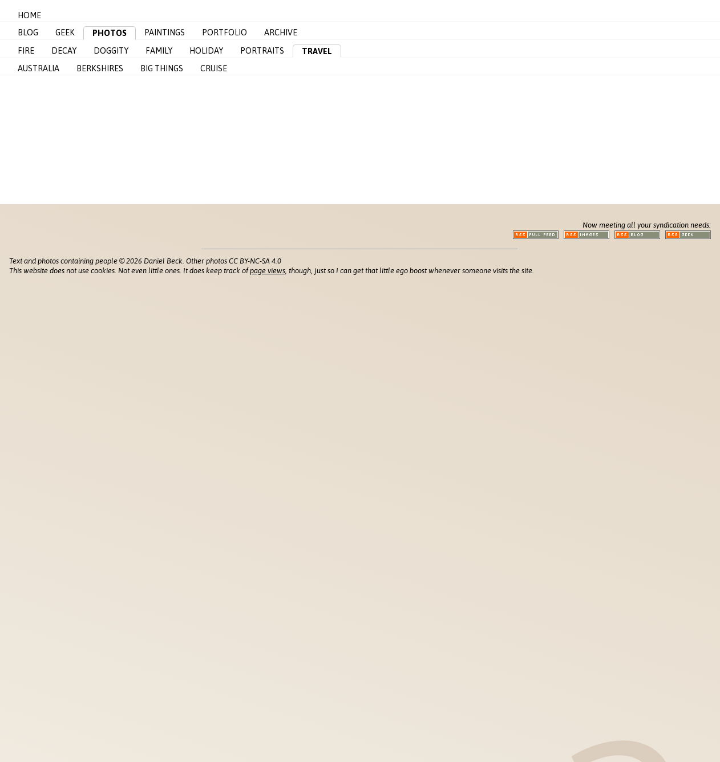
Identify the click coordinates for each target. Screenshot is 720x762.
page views (267, 270)
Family (158, 50)
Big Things (161, 68)
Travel (317, 51)
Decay (63, 50)
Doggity (111, 50)
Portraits (262, 50)
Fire (26, 50)
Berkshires (99, 68)
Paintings (164, 32)
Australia (38, 68)
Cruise (213, 68)
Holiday (206, 50)
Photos (109, 33)
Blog (28, 32)
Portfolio (224, 32)
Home (29, 15)
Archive (280, 32)
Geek (65, 32)
